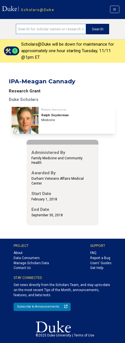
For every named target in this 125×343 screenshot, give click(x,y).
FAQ (93, 253)
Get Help (96, 268)
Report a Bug (100, 258)
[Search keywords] (51, 29)
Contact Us (22, 268)
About (18, 253)
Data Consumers (27, 258)
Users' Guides (100, 263)
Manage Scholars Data (31, 263)
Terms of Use (84, 335)
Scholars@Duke (37, 9)
